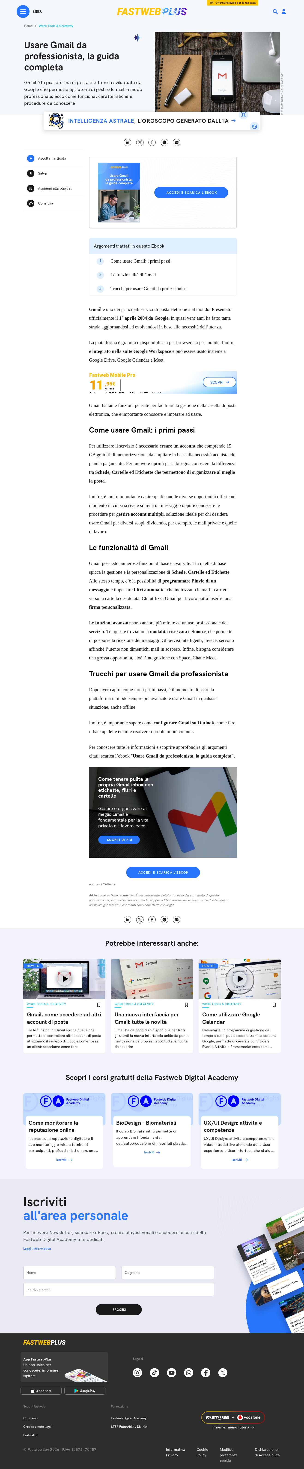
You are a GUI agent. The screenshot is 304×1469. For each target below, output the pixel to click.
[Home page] (152, 11)
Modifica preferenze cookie (229, 1455)
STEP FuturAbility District (129, 1427)
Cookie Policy (202, 1452)
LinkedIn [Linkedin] (127, 142)
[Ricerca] (276, 11)
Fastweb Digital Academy (128, 1418)
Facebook (152, 142)
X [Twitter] (140, 142)
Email (176, 142)
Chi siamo (30, 1418)
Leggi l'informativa (37, 1249)
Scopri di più (119, 840)
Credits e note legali (37, 1427)
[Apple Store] (41, 1391)
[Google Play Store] (84, 1391)
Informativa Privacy (175, 1452)
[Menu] (29, 11)
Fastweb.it (30, 1435)
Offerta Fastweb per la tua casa (235, 3)
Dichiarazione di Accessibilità (267, 1452)
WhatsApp (164, 142)
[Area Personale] (283, 12)
